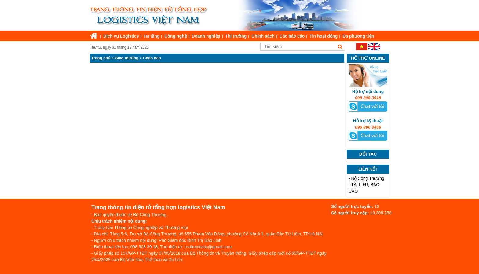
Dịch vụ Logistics (121, 36)
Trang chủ (100, 58)
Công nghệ (175, 36)
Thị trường (236, 36)
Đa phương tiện (358, 36)
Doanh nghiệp (206, 36)
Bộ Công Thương (367, 178)
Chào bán (152, 58)
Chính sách (262, 36)
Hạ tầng (151, 36)
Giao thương (127, 58)
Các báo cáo (292, 36)
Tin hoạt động (323, 36)
